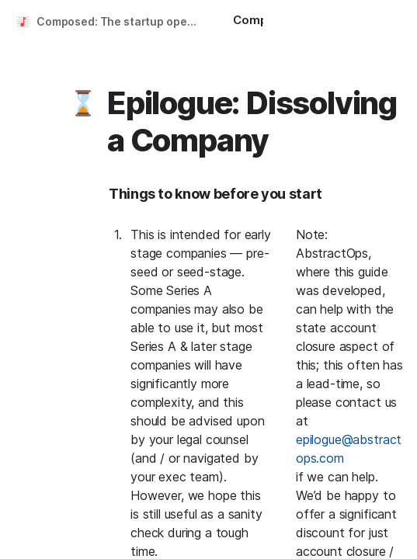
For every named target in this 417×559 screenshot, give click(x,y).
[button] (83, 103)
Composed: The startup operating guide (119, 21)
